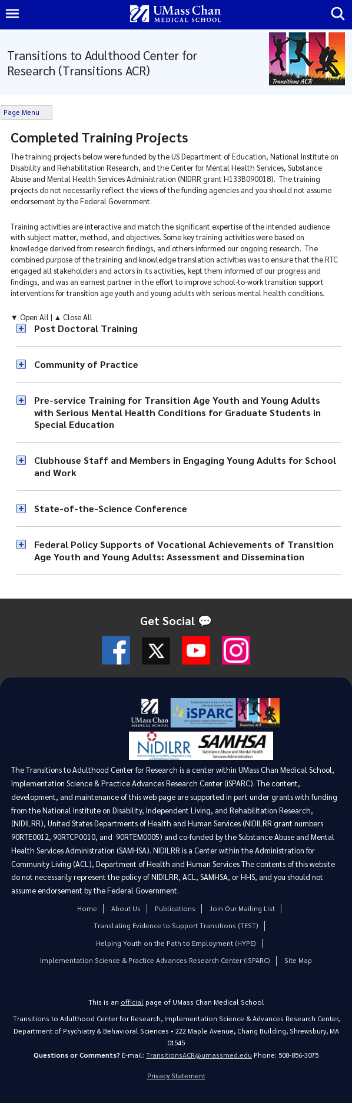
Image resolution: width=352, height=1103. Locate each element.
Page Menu (21, 112)
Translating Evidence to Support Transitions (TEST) (176, 925)
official (132, 1002)
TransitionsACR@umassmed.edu (199, 1055)
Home (87, 908)
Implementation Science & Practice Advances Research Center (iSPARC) (155, 960)
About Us (126, 908)
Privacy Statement (176, 1075)
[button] (179, 328)
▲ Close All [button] (73, 317)
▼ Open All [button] (31, 317)
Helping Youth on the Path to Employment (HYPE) (176, 943)
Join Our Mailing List (242, 908)
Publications (175, 908)
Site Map (298, 960)
